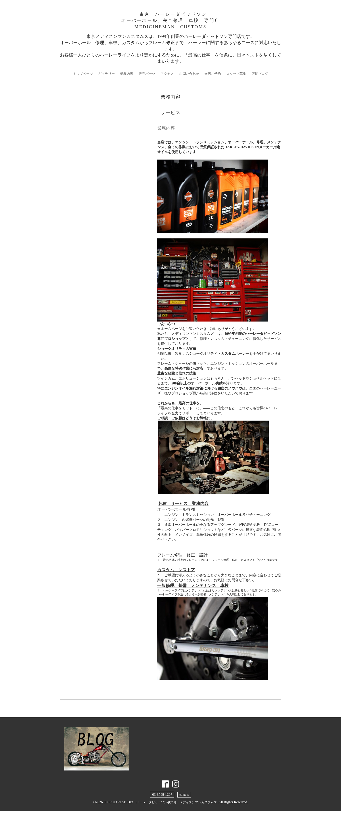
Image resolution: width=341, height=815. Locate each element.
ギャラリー (103, 77)
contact (184, 798)
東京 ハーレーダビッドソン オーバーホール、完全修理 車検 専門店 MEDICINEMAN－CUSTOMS (170, 22)
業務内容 (124, 77)
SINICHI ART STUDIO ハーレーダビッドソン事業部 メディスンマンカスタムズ (160, 805)
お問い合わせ (190, 77)
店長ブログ (264, 77)
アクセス (167, 77)
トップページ (78, 77)
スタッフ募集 (239, 77)
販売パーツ (146, 77)
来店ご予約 (215, 77)
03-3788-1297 (162, 798)
